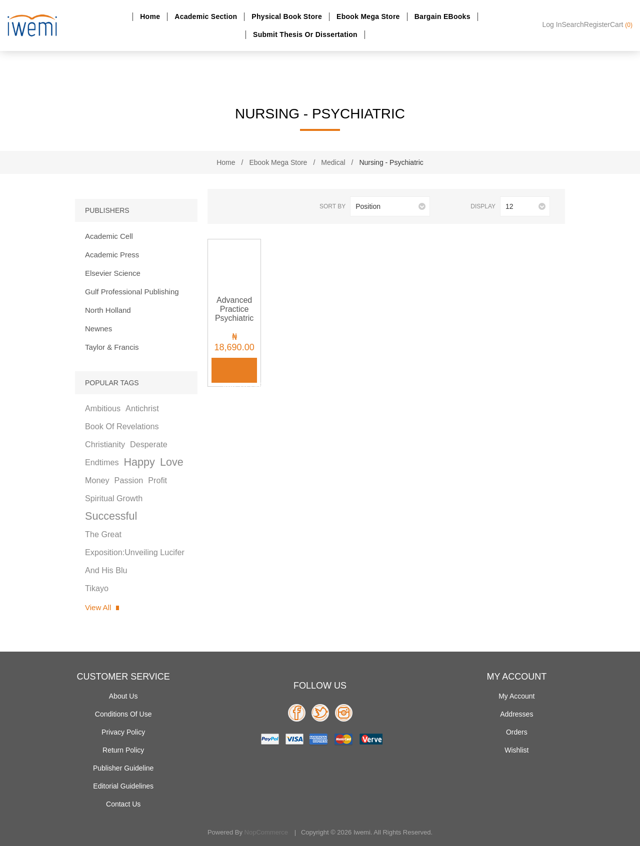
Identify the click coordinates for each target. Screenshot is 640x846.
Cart (621, 24)
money (97, 480)
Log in (552, 24)
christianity (105, 444)
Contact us (123, 804)
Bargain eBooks (442, 16)
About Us (123, 696)
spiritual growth (113, 498)
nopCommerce (266, 832)
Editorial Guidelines (123, 786)
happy (139, 462)
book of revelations (122, 426)
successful (111, 516)
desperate (149, 444)
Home (150, 16)
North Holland (108, 310)
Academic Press (112, 254)
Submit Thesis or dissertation (305, 34)
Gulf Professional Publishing (132, 291)
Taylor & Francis (112, 347)
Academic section (205, 16)
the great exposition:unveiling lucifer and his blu (134, 552)
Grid (227, 206)
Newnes (98, 328)
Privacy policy (123, 732)
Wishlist (516, 750)
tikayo (96, 588)
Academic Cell (109, 236)
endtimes (101, 462)
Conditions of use (123, 714)
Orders (517, 732)
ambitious (102, 408)
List (244, 206)
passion (129, 480)
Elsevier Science (112, 273)
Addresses (516, 714)
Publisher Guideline (123, 768)
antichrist (142, 408)
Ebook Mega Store (368, 16)
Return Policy (123, 750)
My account (516, 696)
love (172, 462)
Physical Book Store (287, 16)
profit (157, 480)
